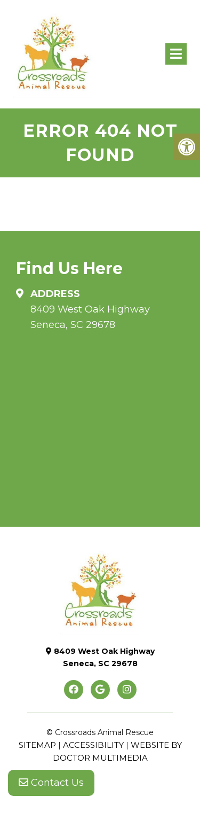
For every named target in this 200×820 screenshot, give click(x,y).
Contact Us (51, 782)
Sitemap (37, 745)
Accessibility (93, 745)
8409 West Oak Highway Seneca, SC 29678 (90, 317)
